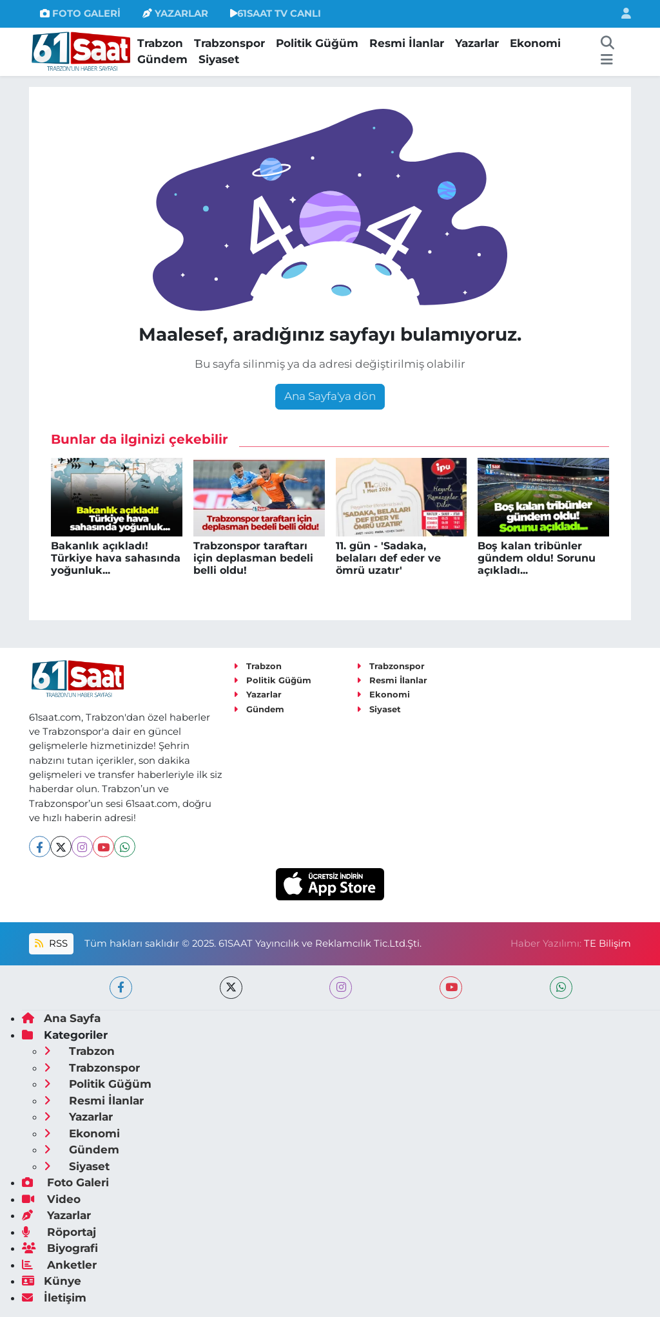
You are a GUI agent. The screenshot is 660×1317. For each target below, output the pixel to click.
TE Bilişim (607, 943)
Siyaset (219, 59)
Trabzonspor (229, 43)
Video (51, 1199)
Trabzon (160, 43)
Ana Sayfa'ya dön (330, 396)
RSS (51, 943)
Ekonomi (535, 43)
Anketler (59, 1264)
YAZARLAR (175, 13)
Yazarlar (477, 43)
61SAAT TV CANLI (275, 13)
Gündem (162, 59)
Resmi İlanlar (406, 43)
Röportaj (59, 1232)
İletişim (54, 1297)
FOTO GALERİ (80, 13)
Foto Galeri (65, 1182)
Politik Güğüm (317, 43)
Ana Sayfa (61, 1018)
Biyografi (60, 1248)
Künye (51, 1280)
